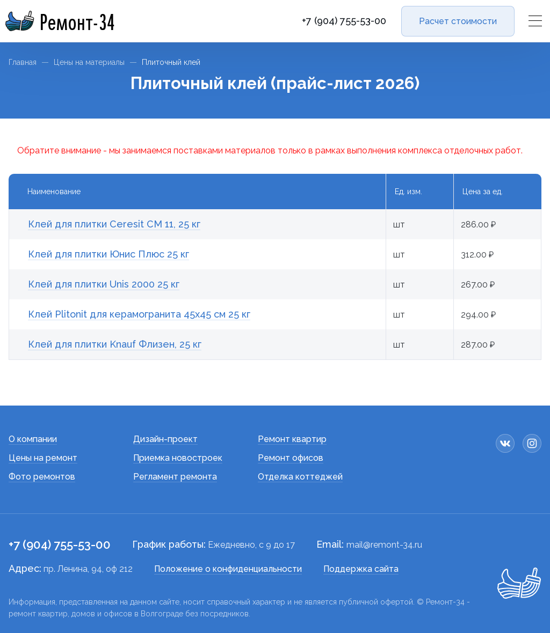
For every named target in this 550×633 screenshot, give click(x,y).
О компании (33, 439)
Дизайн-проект (165, 439)
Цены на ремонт (43, 458)
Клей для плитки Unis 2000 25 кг (103, 284)
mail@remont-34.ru (384, 545)
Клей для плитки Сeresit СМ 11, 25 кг (114, 224)
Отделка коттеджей (300, 477)
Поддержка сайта (361, 569)
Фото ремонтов (42, 477)
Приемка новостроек (177, 458)
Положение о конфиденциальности (228, 569)
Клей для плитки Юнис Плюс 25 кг (108, 254)
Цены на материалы (89, 62)
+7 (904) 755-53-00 (344, 21)
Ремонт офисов (290, 458)
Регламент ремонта (175, 477)
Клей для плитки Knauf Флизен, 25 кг (114, 344)
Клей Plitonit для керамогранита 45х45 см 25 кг (139, 314)
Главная (23, 62)
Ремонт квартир (292, 439)
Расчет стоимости (458, 21)
